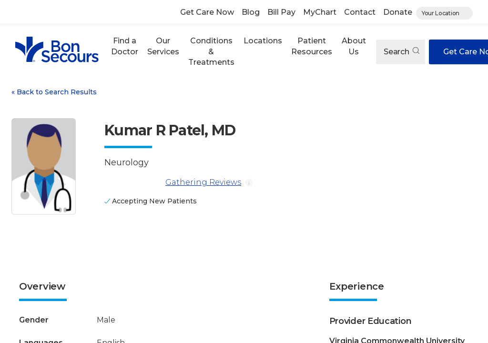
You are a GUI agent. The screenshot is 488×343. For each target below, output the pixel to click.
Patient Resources (311, 46)
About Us (354, 46)
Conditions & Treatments (211, 51)
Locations (263, 40)
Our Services (163, 46)
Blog (251, 12)
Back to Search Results (54, 92)
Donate (397, 12)
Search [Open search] (401, 51)
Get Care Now (207, 12)
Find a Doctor (124, 46)
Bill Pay (281, 12)
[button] (124, 51)
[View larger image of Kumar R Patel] (43, 166)
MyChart (319, 12)
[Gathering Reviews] (133, 182)
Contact (360, 12)
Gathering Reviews (172, 182)
